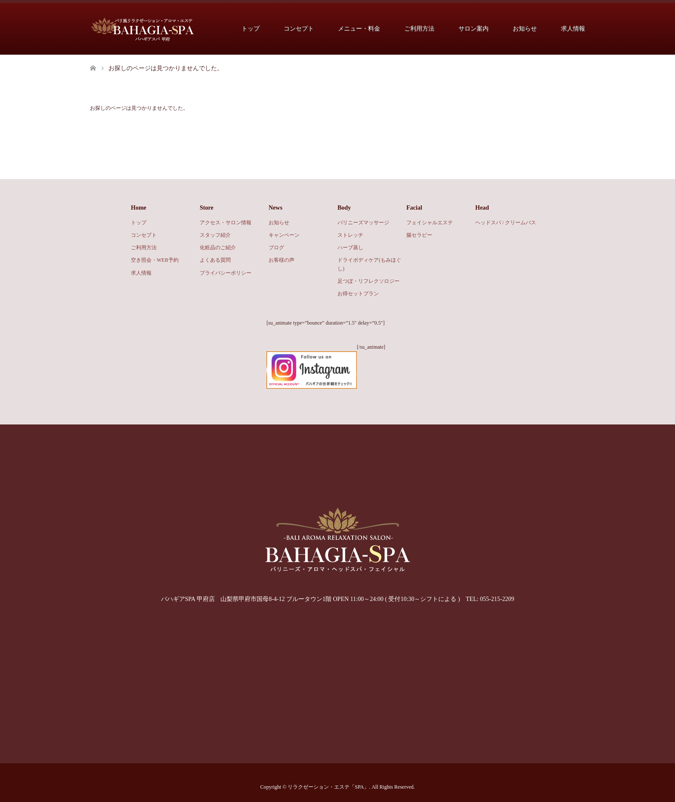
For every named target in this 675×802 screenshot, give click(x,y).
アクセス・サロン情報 (225, 223)
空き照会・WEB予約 (155, 260)
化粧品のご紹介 (218, 248)
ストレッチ (350, 235)
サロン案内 (473, 28)
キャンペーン (284, 235)
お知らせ (525, 28)
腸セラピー (419, 235)
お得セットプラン (358, 294)
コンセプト (299, 28)
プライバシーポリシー (225, 273)
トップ (251, 28)
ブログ (276, 248)
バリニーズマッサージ (363, 223)
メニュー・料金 (359, 28)
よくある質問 (215, 260)
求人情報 (573, 28)
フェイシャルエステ (429, 223)
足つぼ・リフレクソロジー (368, 281)
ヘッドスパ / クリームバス (505, 223)
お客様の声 (281, 260)
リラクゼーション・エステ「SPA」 (328, 787)
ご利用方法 (419, 28)
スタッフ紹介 (215, 235)
